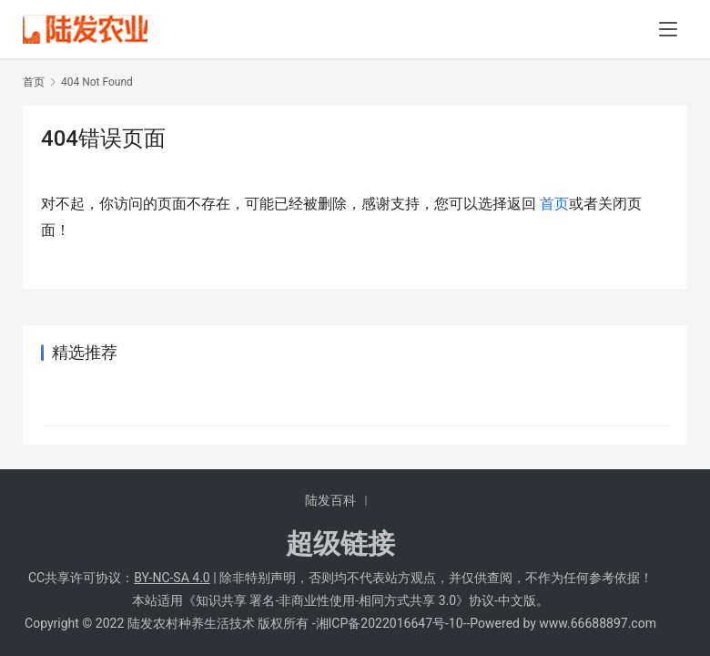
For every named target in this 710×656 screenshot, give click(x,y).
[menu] (668, 29)
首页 (34, 82)
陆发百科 (330, 500)
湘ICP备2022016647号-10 (389, 623)
